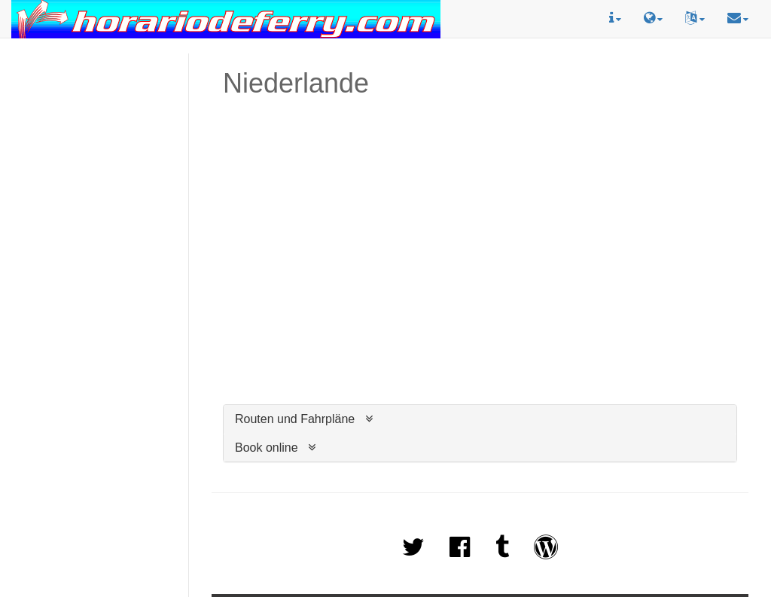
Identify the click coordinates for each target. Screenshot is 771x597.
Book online (266, 447)
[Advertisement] (94, 106)
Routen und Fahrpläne (295, 419)
